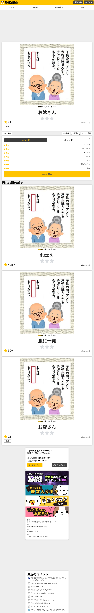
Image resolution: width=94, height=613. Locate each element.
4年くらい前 (85, 123)
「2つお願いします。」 (37, 587)
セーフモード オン (35, 465)
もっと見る (47, 174)
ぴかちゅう (86, 148)
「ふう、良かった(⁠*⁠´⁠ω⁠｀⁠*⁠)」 (38, 606)
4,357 (9, 264)
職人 (82, 7)
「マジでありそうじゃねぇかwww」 (41, 600)
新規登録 (78, 2)
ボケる (35, 7)
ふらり (87, 156)
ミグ (88, 160)
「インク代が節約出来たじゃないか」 (42, 593)
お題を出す (59, 7)
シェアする (7, 133)
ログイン (88, 2)
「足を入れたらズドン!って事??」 (40, 590)
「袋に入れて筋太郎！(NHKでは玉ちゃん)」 (44, 583)
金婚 (7, 126)
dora (88, 168)
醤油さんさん (85, 164)
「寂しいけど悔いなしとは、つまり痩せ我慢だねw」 (46, 610)
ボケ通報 (66, 133)
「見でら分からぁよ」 (36, 596)
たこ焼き (87, 144)
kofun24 (87, 152)
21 (7, 122)
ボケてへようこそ (59, 465)
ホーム (11, 7)
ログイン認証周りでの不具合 (47, 535)
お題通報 (75, 133)
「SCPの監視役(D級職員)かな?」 (40, 603)
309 (8, 350)
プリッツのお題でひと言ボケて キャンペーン (47, 521)
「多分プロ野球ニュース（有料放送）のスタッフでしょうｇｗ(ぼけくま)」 (47, 579)
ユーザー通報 (86, 133)
